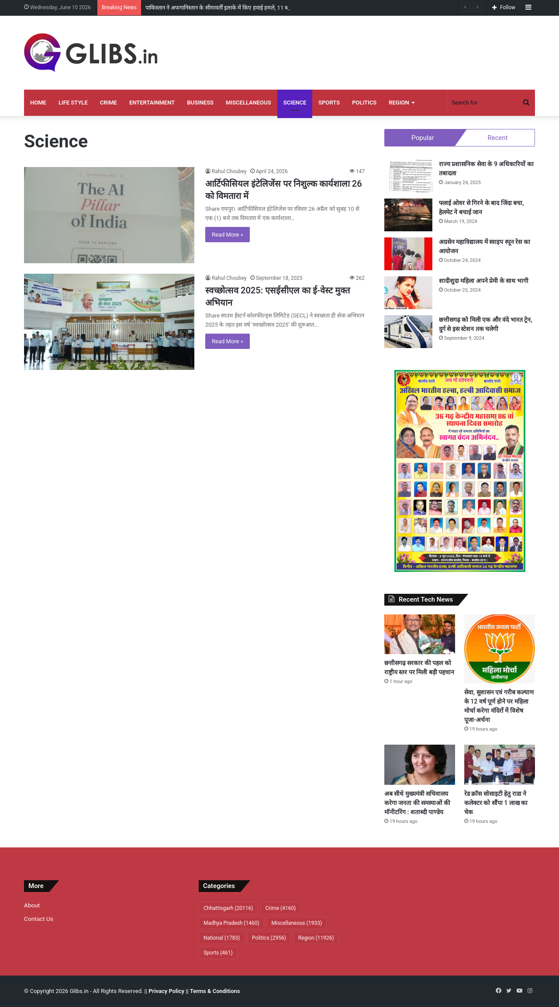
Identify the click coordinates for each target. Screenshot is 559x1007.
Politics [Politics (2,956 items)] (269, 938)
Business (200, 102)
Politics (364, 102)
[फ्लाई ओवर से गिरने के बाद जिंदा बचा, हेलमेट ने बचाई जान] (408, 215)
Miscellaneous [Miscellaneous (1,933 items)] (297, 923)
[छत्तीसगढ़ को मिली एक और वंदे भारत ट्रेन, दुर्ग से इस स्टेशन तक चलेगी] (408, 331)
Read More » (227, 234)
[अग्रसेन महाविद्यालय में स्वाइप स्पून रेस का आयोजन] (408, 253)
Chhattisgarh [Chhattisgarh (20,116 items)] (228, 908)
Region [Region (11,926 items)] (316, 938)
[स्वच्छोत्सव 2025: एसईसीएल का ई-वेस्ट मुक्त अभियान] (109, 322)
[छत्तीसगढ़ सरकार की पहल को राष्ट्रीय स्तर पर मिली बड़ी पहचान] (419, 634)
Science (295, 102)
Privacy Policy (166, 991)
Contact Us (38, 918)
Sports (329, 102)
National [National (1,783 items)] (222, 938)
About (32, 905)
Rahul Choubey (229, 171)
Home (38, 102)
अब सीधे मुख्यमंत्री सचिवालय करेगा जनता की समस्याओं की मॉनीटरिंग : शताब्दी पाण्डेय (417, 802)
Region (399, 102)
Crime (108, 102)
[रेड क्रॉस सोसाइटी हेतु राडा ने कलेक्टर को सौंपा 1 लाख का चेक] (499, 764)
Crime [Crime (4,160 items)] (280, 908)
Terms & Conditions (215, 991)
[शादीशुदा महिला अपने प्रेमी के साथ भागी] (408, 292)
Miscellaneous (248, 102)
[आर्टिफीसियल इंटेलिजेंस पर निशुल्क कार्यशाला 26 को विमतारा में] (109, 215)
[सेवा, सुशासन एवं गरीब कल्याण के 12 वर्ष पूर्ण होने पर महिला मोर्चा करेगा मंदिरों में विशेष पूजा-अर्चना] (499, 649)
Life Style (73, 102)
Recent (497, 138)
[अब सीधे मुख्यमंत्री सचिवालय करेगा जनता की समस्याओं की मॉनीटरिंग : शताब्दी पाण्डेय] (419, 764)
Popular (422, 138)
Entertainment (152, 102)
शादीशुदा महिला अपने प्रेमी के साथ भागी (483, 280)
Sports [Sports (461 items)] (218, 953)
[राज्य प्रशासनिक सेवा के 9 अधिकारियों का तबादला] (408, 176)
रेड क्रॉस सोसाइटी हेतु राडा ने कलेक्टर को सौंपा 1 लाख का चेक (496, 802)
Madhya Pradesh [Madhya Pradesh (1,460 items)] (231, 923)
